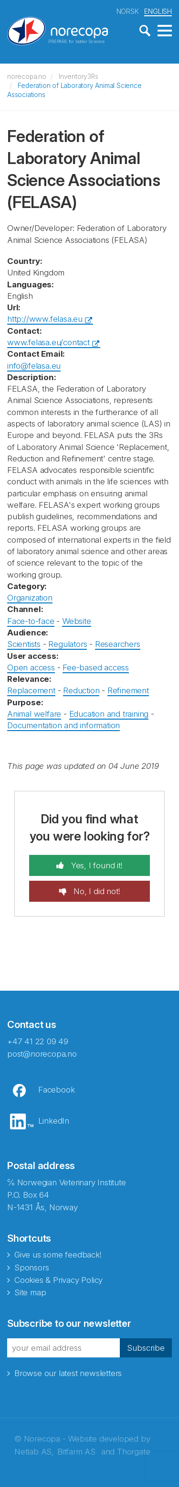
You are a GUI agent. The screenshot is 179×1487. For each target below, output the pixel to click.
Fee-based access (96, 667)
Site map (30, 1292)
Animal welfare (34, 714)
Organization (30, 597)
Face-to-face (30, 621)
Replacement (31, 690)
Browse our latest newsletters (68, 1373)
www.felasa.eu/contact (48, 342)
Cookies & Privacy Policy (58, 1280)
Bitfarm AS (76, 1451)
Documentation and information (63, 725)
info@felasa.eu (34, 366)
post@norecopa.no (42, 1054)
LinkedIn (53, 1121)
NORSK (127, 11)
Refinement (128, 690)
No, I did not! (95, 891)
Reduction (81, 690)
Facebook (56, 1089)
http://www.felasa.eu (45, 319)
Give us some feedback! (58, 1254)
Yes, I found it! (96, 865)
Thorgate (133, 1451)
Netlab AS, (34, 1451)
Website (76, 621)
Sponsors (31, 1267)
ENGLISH (158, 11)
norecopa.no (26, 76)
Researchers (117, 644)
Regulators (67, 644)
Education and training (109, 714)
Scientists (24, 644)
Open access (31, 667)
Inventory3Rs (78, 76)
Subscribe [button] (146, 1348)
